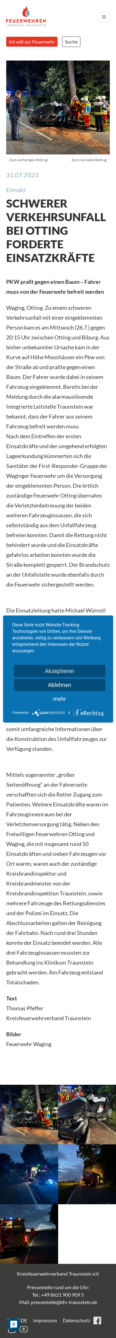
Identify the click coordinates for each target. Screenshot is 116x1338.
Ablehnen (59, 685)
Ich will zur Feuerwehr (32, 41)
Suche (71, 41)
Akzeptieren (59, 671)
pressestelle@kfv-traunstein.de (64, 1302)
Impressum (45, 1320)
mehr (59, 699)
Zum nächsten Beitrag (89, 160)
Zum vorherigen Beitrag (28, 160)
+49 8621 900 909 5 (62, 1295)
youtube (24, 1329)
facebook (97, 1320)
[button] (29, 1114)
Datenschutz (76, 1320)
